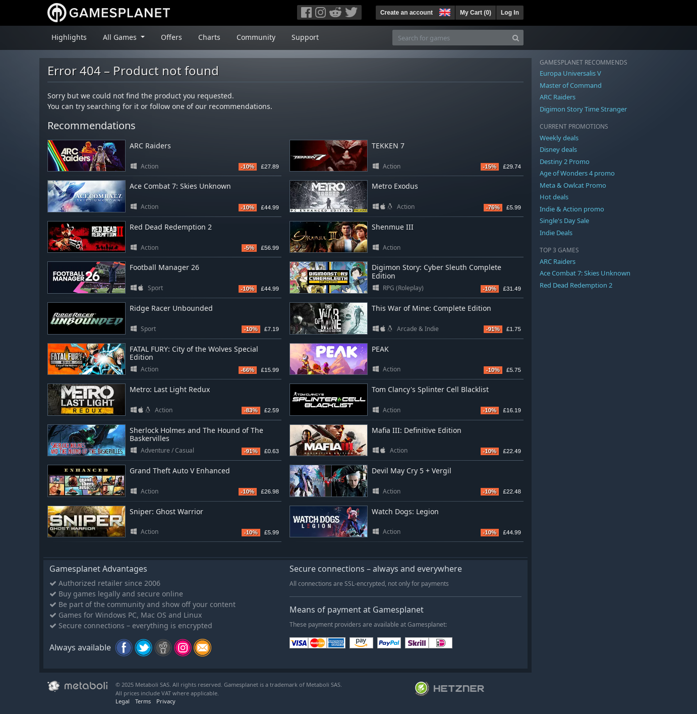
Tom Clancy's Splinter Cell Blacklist (430, 389)
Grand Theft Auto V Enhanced (180, 470)
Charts (209, 37)
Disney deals (558, 149)
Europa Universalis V (570, 73)
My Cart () (475, 12)
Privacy (166, 701)
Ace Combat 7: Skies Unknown (180, 186)
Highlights (69, 37)
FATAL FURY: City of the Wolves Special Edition (194, 353)
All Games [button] (121, 37)
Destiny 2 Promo (565, 161)
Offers (171, 37)
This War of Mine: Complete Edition (431, 308)
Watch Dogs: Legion (405, 511)
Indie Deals (556, 232)
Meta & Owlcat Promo (573, 185)
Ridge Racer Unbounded (171, 308)
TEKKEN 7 (388, 145)
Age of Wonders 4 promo (577, 173)
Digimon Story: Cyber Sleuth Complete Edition (436, 271)
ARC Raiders (150, 145)
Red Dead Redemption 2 (171, 227)
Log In (510, 12)
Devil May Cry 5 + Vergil (411, 470)
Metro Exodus (395, 186)
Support (305, 37)
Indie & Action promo (572, 208)
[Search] (516, 37)
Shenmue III (393, 227)
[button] (443, 11)
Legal (122, 701)
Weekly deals (559, 137)
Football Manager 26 (164, 267)
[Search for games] (450, 37)
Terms (143, 701)
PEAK (380, 349)
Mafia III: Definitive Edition (416, 430)
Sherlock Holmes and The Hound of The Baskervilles (196, 434)
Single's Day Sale (564, 220)
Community (256, 37)
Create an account (406, 12)
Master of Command (571, 85)
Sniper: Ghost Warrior (166, 511)
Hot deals (554, 196)
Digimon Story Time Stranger (583, 109)
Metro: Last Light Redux (170, 389)
